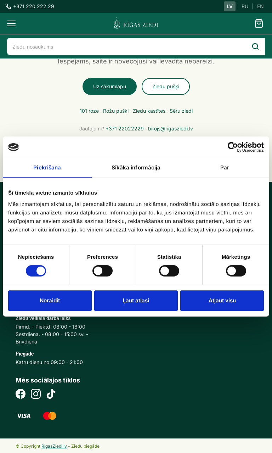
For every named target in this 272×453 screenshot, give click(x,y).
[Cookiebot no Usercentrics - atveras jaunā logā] (233, 147)
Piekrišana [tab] (47, 167)
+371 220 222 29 (29, 6)
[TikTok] (51, 395)
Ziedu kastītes (149, 111)
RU (245, 6)
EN (260, 6)
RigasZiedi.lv (54, 446)
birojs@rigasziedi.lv (170, 128)
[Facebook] (21, 395)
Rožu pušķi (116, 111)
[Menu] (11, 23)
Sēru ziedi (181, 111)
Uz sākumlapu (109, 86)
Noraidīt (50, 300)
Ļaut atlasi (136, 300)
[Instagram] (36, 395)
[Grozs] (259, 23)
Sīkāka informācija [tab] (136, 167)
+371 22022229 (125, 128)
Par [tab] (224, 167)
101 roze (89, 111)
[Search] (255, 46)
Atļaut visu (222, 300)
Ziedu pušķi (165, 86)
